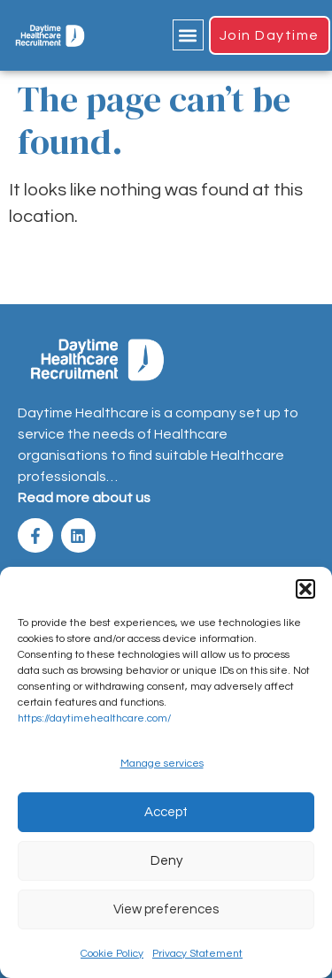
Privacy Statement (197, 953)
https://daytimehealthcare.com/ (94, 718)
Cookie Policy (112, 953)
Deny (166, 860)
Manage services (162, 763)
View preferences (166, 909)
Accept (166, 812)
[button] (305, 589)
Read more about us (84, 498)
